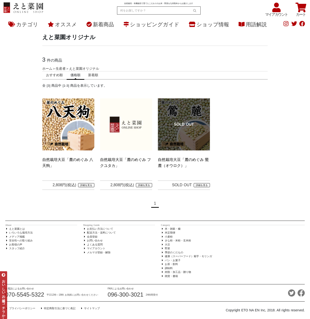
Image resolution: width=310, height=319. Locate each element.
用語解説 (253, 24)
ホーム (47, 68)
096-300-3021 (125, 294)
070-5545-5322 (24, 294)
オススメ (62, 24)
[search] (194, 10)
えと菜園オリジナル (84, 68)
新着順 (93, 75)
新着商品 (100, 24)
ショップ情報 (209, 24)
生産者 (61, 68)
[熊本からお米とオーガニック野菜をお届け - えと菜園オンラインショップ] (23, 7)
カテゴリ (23, 24)
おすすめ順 (54, 75)
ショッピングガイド (151, 24)
